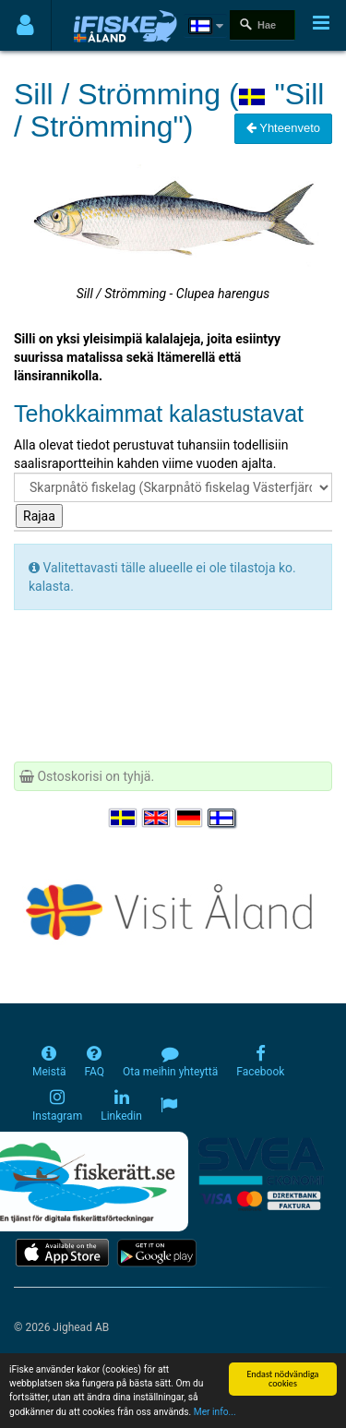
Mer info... (215, 1413)
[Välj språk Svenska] (123, 817)
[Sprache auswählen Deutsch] (190, 817)
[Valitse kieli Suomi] (222, 817)
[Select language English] (156, 817)
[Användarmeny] (25, 25)
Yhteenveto (283, 128)
